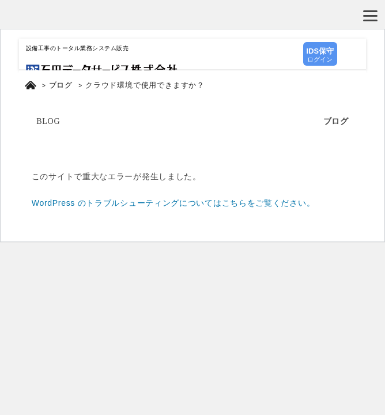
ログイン (320, 54)
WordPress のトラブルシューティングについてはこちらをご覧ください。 (173, 202)
